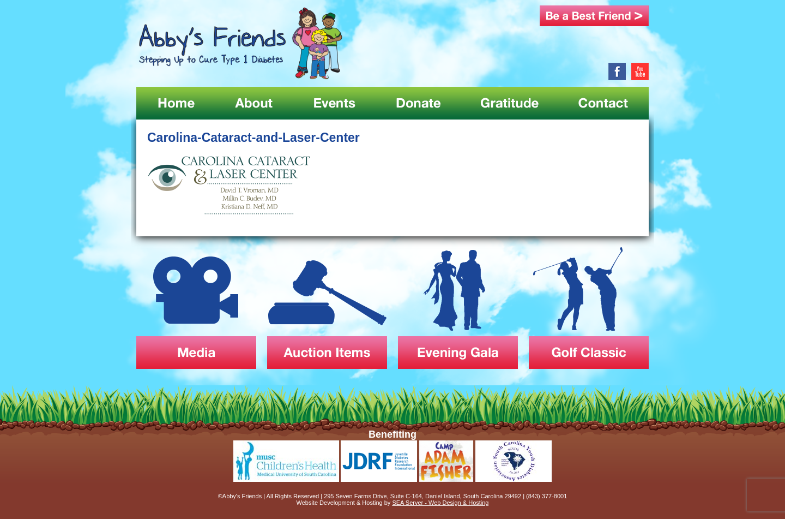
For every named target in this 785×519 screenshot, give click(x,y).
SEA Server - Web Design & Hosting (440, 502)
